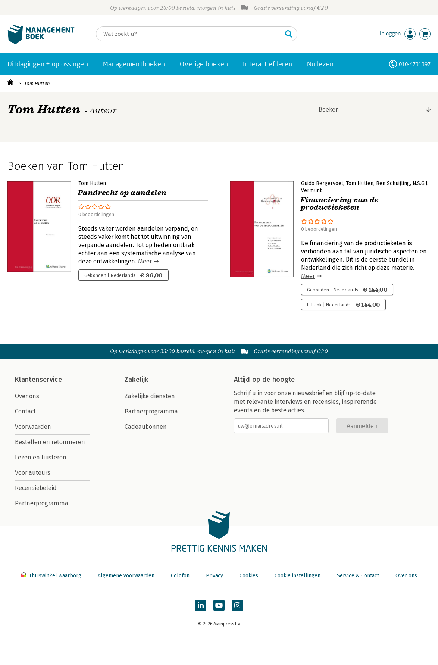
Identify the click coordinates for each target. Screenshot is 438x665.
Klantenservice (38, 379)
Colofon (180, 575)
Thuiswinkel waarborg (52, 575)
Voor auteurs (32, 472)
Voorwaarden (33, 426)
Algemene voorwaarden (126, 575)
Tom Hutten (37, 83)
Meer (145, 261)
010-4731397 (415, 64)
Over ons (27, 396)
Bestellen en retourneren (50, 442)
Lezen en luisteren (40, 457)
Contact (25, 411)
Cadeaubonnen (146, 426)
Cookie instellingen (297, 575)
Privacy (214, 575)
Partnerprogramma (41, 503)
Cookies (249, 575)
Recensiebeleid (36, 487)
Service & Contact (358, 575)
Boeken (329, 109)
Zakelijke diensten (150, 396)
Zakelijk (136, 379)
